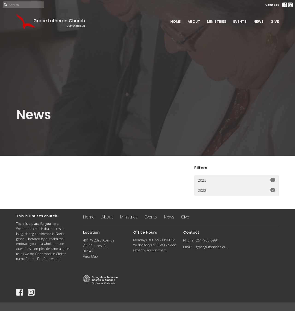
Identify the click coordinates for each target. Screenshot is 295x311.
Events (240, 21)
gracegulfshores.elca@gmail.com (212, 246)
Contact (272, 5)
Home (175, 21)
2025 (236, 180)
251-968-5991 (207, 240)
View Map (90, 256)
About (194, 21)
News (259, 21)
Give (275, 21)
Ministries (216, 21)
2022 (236, 190)
